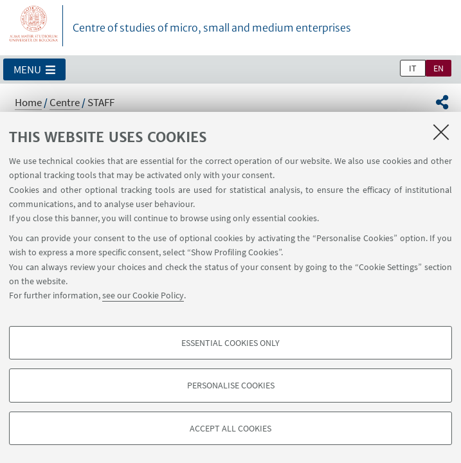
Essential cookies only (230, 343)
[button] (34, 69)
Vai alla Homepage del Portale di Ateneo (34, 25)
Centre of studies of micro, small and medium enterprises (212, 27)
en (438, 68)
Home (28, 102)
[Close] (441, 132)
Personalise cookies (231, 385)
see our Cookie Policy (143, 295)
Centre (65, 102)
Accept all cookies (230, 428)
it (413, 68)
